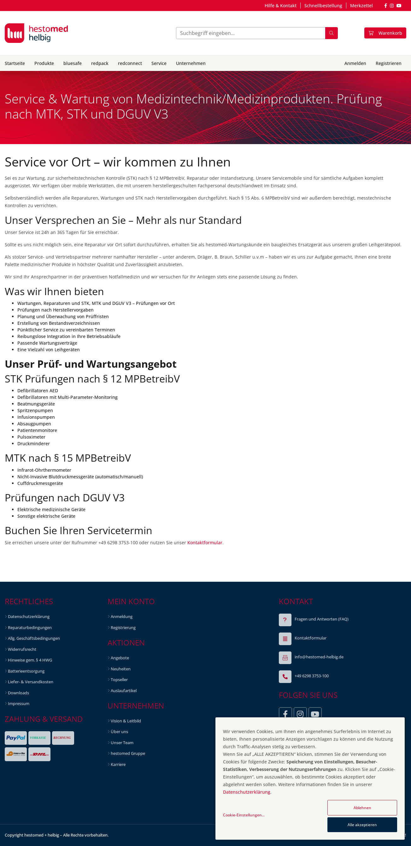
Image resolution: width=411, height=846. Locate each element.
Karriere (118, 764)
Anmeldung (121, 616)
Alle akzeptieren (362, 824)
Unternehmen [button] (191, 63)
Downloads (18, 693)
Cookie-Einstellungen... (244, 815)
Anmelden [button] (355, 63)
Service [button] (159, 63)
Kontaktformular (204, 543)
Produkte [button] (44, 63)
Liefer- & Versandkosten (30, 682)
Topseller (119, 679)
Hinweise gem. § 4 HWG (30, 660)
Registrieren (389, 63)
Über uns (119, 731)
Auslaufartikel (124, 690)
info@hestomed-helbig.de (319, 657)
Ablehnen (362, 807)
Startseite (15, 63)
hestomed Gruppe (128, 753)
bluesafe (72, 63)
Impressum (18, 703)
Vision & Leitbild (126, 721)
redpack (100, 63)
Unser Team (122, 742)
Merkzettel (361, 6)
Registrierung (123, 627)
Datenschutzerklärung (29, 616)
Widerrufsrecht (22, 649)
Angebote (120, 658)
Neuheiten (121, 669)
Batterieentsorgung (26, 671)
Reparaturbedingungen (30, 627)
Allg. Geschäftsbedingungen (34, 638)
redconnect (130, 63)
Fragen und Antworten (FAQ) (322, 619)
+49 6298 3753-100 (312, 676)
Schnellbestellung (323, 6)
